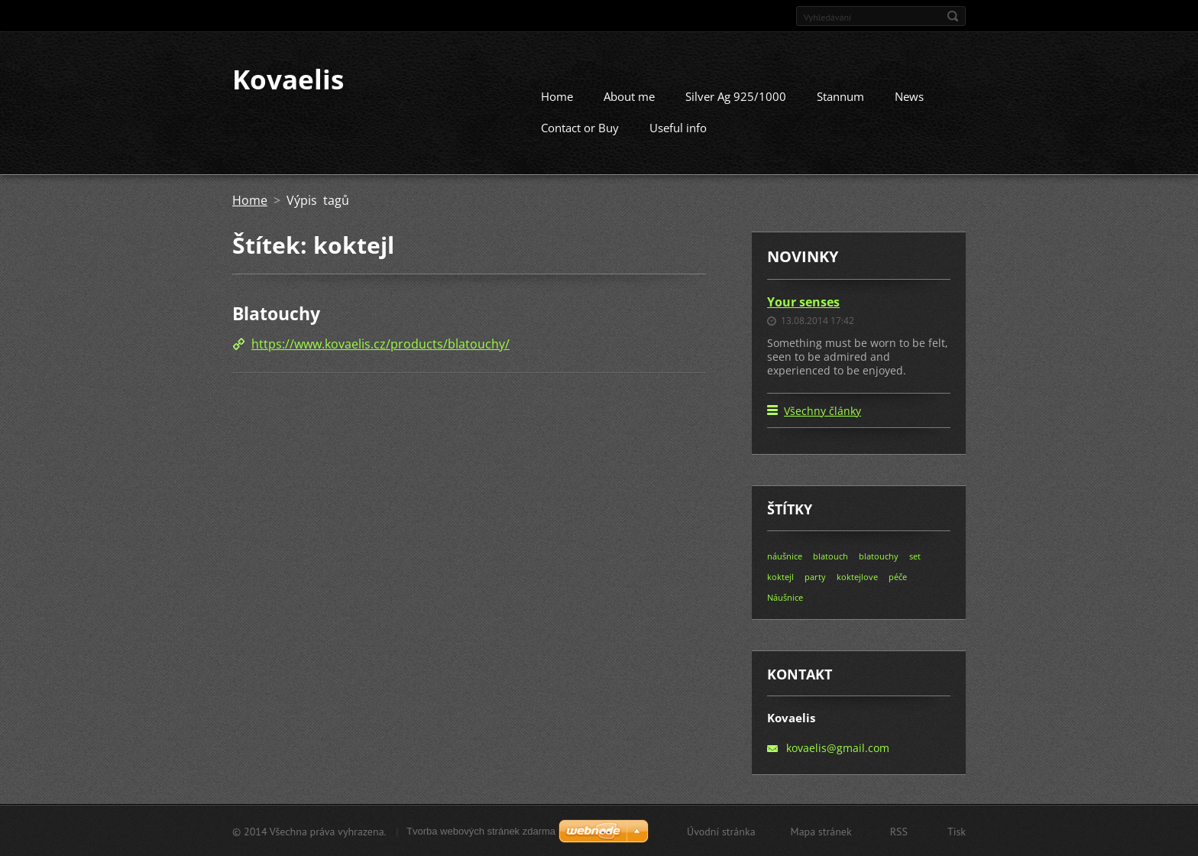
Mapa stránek (821, 831)
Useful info (678, 127)
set (915, 555)
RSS (899, 831)
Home (557, 95)
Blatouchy (276, 312)
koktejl (780, 576)
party (815, 576)
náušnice (784, 555)
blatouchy (878, 555)
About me (629, 95)
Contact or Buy (580, 127)
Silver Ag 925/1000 (735, 95)
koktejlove (857, 576)
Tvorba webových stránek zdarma (480, 830)
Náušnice (785, 596)
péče (898, 576)
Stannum (840, 95)
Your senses (803, 301)
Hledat (952, 16)
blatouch (830, 555)
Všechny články (822, 410)
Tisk (956, 831)
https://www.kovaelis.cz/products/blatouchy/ (380, 343)
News (909, 95)
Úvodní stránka (721, 831)
